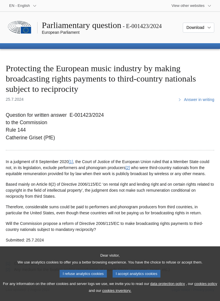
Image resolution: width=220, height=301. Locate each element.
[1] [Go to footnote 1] (70, 161)
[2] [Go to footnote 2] (127, 167)
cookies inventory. (116, 296)
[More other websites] (191, 5)
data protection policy (167, 289)
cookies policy (205, 289)
